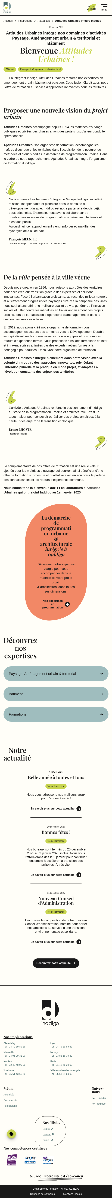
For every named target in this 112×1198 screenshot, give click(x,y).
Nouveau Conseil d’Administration (56, 900)
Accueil (8, 20)
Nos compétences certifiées (25, 1148)
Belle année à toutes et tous (56, 777)
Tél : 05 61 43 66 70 (27, 1072)
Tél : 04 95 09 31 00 (27, 1053)
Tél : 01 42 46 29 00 (73, 1063)
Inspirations (25, 20)
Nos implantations (18, 1036)
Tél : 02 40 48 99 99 (27, 1063)
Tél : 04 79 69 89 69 (27, 1044)
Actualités (44, 20)
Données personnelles (42, 1194)
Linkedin (99, 1098)
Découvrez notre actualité (53, 963)
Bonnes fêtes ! (56, 832)
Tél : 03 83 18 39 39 (73, 1053)
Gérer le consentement (11, 1133)
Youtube (98, 1103)
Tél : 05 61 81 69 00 (73, 1072)
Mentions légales (72, 1194)
